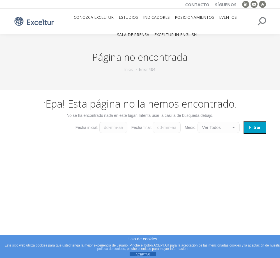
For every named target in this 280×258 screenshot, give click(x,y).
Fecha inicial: (86, 127)
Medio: (190, 127)
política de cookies (111, 249)
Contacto (197, 4)
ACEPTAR (143, 254)
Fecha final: (141, 127)
